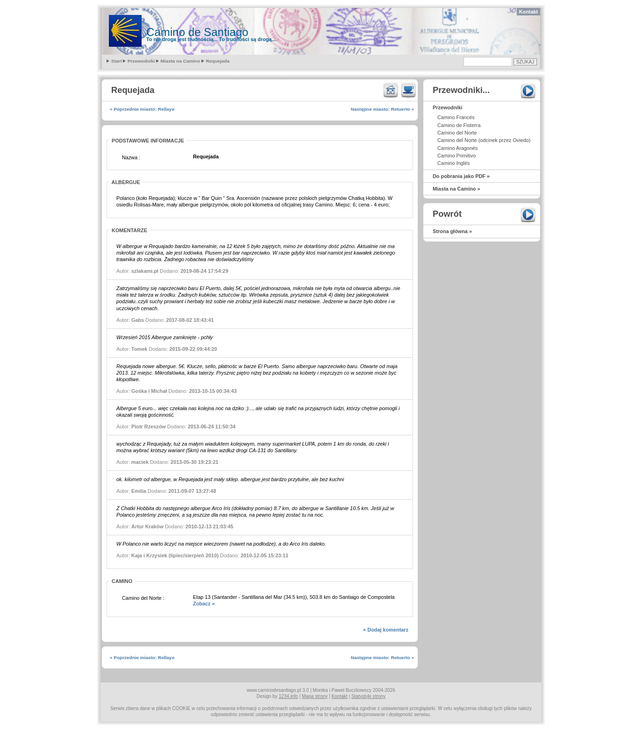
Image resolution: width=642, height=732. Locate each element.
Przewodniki (141, 61)
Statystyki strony (368, 696)
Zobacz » (204, 603)
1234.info (288, 696)
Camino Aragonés (457, 148)
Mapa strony (315, 696)
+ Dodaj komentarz (385, 630)
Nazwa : (131, 157)
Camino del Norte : (143, 598)
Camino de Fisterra (458, 125)
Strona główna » (452, 231)
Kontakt (528, 11)
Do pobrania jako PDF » (461, 176)
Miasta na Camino (180, 61)
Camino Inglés (453, 163)
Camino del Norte (457, 132)
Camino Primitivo (456, 155)
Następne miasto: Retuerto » (382, 109)
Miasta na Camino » (456, 189)
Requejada (217, 61)
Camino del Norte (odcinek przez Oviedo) (483, 140)
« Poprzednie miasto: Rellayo (142, 109)
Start (116, 61)
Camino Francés (456, 117)
